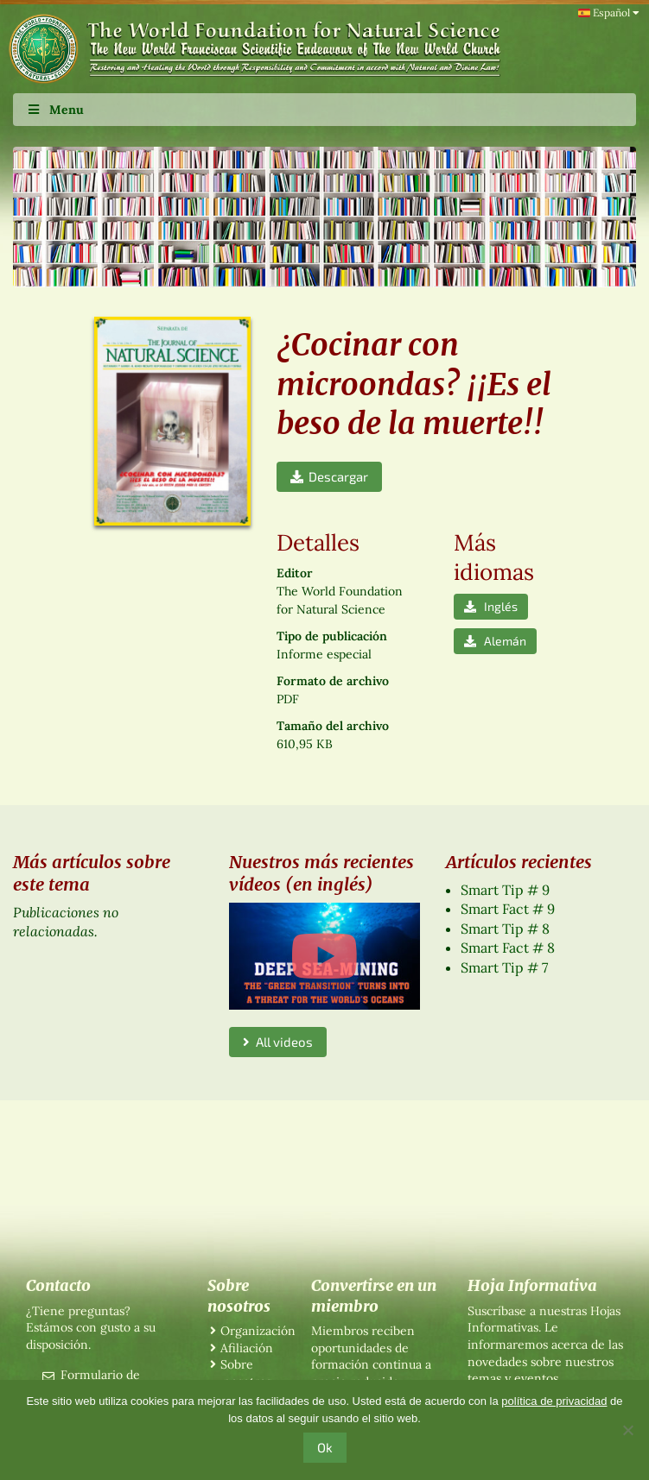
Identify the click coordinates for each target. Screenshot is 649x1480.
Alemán (495, 640)
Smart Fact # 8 (508, 947)
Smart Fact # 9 (508, 908)
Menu (55, 109)
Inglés (491, 606)
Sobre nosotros (245, 1373)
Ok (325, 1447)
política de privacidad (554, 1401)
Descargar (329, 476)
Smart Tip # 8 (505, 928)
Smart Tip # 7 (504, 967)
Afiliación (246, 1348)
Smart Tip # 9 (505, 889)
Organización (258, 1330)
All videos (278, 1041)
